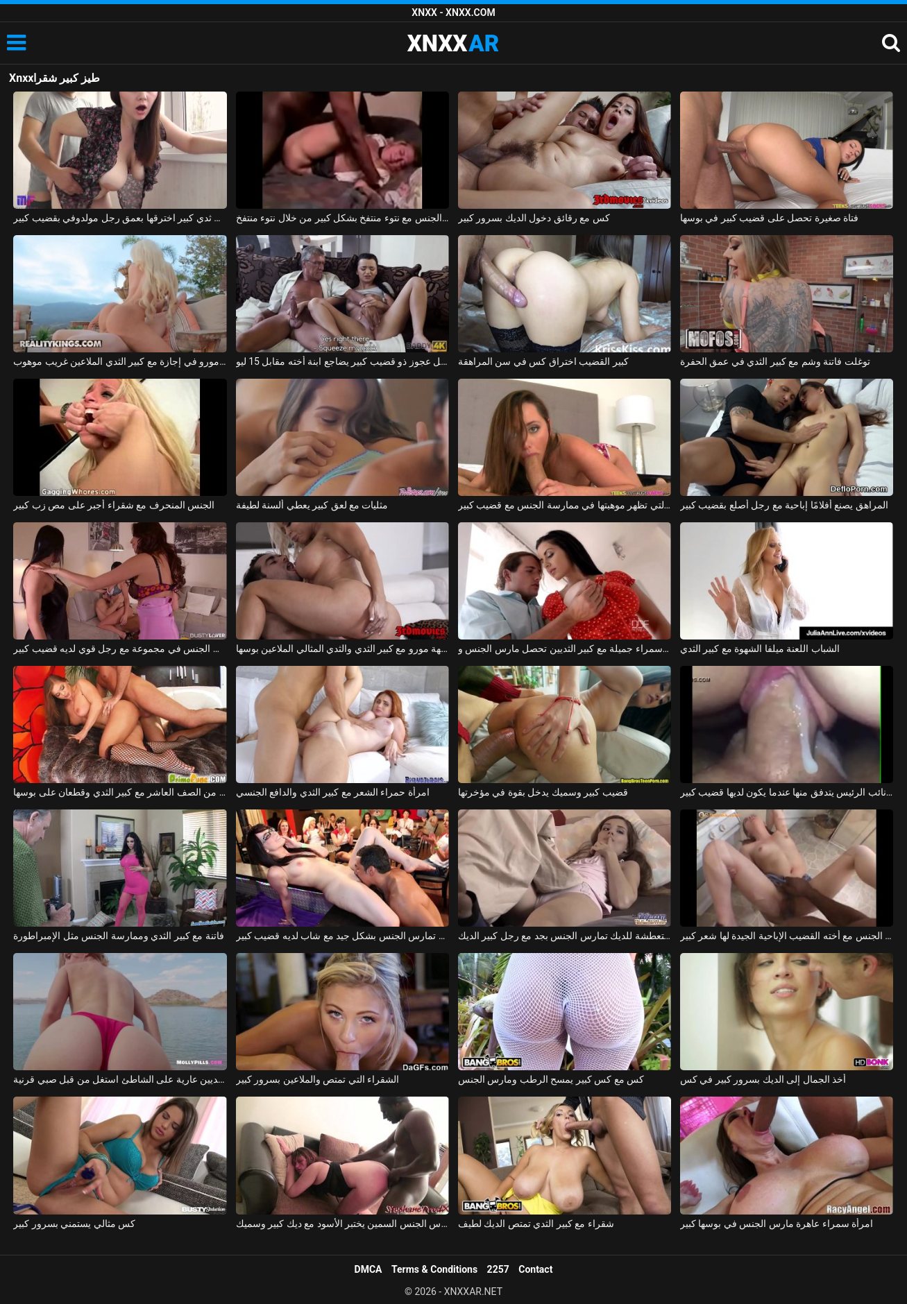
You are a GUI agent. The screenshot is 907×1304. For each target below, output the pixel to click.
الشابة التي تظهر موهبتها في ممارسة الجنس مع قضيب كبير (564, 505)
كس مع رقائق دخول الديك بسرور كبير (534, 217)
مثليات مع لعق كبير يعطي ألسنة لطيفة (312, 505)
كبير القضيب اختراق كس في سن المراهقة (543, 361)
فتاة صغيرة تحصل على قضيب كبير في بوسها (769, 217)
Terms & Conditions (434, 1269)
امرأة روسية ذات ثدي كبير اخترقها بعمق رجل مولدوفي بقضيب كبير (119, 217)
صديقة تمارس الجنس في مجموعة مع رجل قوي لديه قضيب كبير (119, 648)
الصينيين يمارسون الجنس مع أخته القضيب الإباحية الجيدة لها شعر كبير (786, 935)
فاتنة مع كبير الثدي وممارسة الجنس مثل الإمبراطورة (118, 935)
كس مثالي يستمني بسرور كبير (74, 1223)
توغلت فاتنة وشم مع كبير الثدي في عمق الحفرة (775, 361)
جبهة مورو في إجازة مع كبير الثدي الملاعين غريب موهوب (119, 361)
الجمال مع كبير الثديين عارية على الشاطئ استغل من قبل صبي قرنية (119, 1079)
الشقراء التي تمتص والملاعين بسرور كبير (317, 1079)
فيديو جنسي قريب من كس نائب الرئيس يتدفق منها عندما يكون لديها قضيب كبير (786, 792)
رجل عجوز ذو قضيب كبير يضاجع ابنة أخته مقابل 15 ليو (342, 361)
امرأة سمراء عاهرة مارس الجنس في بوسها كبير (776, 1223)
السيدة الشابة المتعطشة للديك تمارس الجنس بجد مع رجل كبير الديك (564, 935)
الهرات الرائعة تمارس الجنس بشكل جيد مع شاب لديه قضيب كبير (342, 935)
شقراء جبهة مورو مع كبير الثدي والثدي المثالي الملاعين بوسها (342, 648)
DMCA (368, 1269)
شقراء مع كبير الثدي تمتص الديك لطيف (536, 1223)
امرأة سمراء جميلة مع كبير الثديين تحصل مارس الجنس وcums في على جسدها (564, 648)
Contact (535, 1269)
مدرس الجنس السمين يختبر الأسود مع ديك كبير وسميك (342, 1223)
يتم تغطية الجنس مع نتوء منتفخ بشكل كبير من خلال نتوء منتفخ (342, 217)
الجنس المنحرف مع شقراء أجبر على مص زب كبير (113, 505)
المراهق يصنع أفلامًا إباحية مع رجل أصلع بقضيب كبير (784, 505)
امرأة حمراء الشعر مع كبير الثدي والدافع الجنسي (333, 792)
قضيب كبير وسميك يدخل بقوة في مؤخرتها (543, 792)
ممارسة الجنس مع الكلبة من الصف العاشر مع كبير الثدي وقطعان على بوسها (119, 792)
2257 (498, 1269)
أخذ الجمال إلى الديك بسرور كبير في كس (763, 1079)
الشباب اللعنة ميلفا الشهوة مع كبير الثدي (760, 648)
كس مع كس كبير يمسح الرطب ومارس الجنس (551, 1079)
